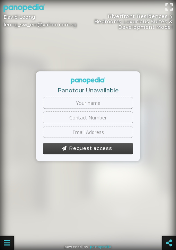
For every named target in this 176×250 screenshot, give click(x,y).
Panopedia (101, 246)
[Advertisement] (88, 15)
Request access (87, 148)
